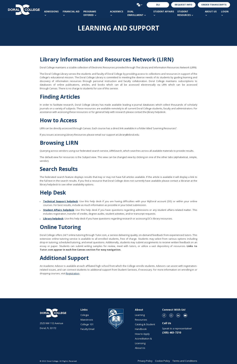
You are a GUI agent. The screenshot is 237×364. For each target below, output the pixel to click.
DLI (158, 4)
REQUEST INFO (183, 4)
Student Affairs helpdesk (58, 210)
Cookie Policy (162, 361)
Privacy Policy (145, 361)
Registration (72, 273)
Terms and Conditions (184, 361)
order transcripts (213, 4)
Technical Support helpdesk (60, 201)
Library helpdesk (53, 218)
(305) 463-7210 (171, 332)
